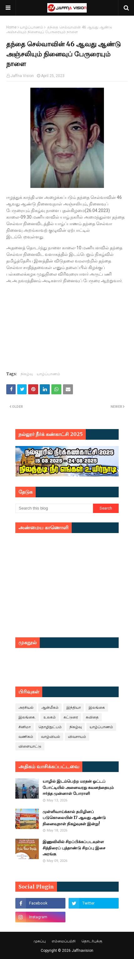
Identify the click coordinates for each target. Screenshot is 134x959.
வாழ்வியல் (50, 736)
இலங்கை (97, 707)
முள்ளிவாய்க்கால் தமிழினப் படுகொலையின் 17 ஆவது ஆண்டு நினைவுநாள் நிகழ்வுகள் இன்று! (74, 818)
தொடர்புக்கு (91, 941)
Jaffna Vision (22, 76)
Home (11, 27)
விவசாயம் (77, 736)
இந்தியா (73, 707)
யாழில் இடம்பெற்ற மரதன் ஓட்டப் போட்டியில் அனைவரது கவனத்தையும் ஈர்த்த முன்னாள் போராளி (78, 787)
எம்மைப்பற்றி (63, 941)
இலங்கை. (27, 717)
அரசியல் (26, 707)
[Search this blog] (54, 508)
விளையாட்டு (29, 746)
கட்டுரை (71, 717)
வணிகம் (25, 736)
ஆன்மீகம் (50, 707)
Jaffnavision (82, 950)
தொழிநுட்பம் (50, 727)
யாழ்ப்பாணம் (31, 27)
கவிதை (92, 717)
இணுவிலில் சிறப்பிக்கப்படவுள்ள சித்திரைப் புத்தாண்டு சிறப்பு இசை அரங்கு (74, 848)
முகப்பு (40, 941)
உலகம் (50, 717)
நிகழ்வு (27, 373)
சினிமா (24, 727)
